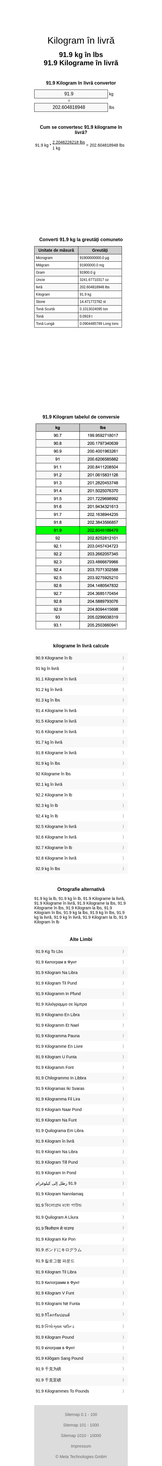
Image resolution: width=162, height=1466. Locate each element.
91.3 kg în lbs (48, 700)
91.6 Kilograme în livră (56, 731)
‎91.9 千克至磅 (48, 1380)
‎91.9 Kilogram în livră (55, 1141)
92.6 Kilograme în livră (56, 837)
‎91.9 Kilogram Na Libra (56, 972)
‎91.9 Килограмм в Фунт (58, 1282)
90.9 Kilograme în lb (54, 658)
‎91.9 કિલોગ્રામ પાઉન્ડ (55, 1326)
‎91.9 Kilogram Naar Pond (59, 1109)
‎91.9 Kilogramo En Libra (58, 1014)
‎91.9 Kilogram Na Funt (56, 1120)
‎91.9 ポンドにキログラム (59, 1249)
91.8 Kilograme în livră (56, 752)
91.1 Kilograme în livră (56, 679)
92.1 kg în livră (49, 784)
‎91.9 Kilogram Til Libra (56, 1272)
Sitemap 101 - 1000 (81, 1425)
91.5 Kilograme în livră (56, 721)
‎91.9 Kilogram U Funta (56, 1057)
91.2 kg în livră (49, 689)
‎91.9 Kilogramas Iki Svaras (60, 1088)
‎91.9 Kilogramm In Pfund (58, 993)
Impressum (81, 1446)
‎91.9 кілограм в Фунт (55, 1347)
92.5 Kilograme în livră (56, 826)
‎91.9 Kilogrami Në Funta (58, 1303)
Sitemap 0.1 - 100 (81, 1414)
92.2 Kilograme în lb (54, 795)
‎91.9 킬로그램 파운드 (55, 1260)
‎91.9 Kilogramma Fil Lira (58, 1099)
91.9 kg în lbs (48, 763)
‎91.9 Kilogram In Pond (56, 1172)
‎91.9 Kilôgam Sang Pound (59, 1358)
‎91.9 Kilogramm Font (55, 1067)
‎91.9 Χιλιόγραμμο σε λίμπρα (61, 1004)
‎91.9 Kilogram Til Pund (56, 983)
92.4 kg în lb (47, 816)
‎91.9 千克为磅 (48, 1368)
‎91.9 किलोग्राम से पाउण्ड (55, 1228)
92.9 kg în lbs (48, 868)
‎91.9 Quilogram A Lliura (57, 1217)
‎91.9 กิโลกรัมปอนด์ (53, 1315)
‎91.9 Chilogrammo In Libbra (61, 1078)
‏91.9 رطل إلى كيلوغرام (56, 1183)
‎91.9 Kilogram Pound (55, 1337)
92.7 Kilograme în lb (54, 847)
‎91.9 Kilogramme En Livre (59, 1046)
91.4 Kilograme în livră (56, 710)
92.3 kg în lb (47, 805)
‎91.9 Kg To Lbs (49, 951)
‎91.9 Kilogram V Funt (55, 1293)
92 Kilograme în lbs (53, 773)
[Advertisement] (81, 14)
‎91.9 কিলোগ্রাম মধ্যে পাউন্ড (59, 1205)
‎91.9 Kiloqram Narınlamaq (59, 1193)
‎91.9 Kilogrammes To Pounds (62, 1391)
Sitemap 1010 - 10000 (81, 1435)
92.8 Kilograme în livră (56, 858)
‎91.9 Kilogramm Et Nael (57, 1025)
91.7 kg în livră (49, 742)
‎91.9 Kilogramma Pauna (58, 1035)
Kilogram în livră (80, 40)
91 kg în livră (47, 668)
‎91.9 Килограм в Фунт (56, 962)
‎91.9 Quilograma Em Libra (59, 1130)
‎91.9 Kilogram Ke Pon (55, 1239)
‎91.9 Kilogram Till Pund (57, 1162)
